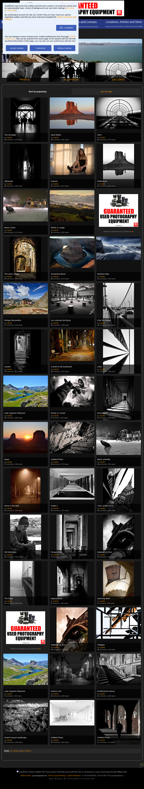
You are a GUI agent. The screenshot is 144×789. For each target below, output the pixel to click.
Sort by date (106, 91)
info (132, 231)
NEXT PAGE (26, 751)
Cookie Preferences (74, 776)
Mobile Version (26, 776)
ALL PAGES (14, 751)
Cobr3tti (9, 138)
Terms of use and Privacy (57, 776)
